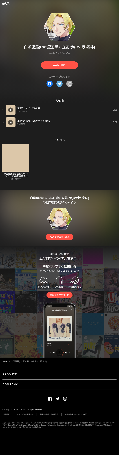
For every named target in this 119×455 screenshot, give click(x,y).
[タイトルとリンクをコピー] (69, 84)
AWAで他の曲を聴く (59, 237)
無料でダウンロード (59, 295)
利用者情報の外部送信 (49, 414)
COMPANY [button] (10, 384)
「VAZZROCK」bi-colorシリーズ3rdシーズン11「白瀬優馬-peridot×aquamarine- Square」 (15, 176)
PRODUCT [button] (9, 374)
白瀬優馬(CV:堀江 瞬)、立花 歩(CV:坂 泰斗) (29, 361)
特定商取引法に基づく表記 (76, 414)
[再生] (10, 109)
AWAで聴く (59, 65)
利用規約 (6, 414)
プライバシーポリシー (24, 414)
